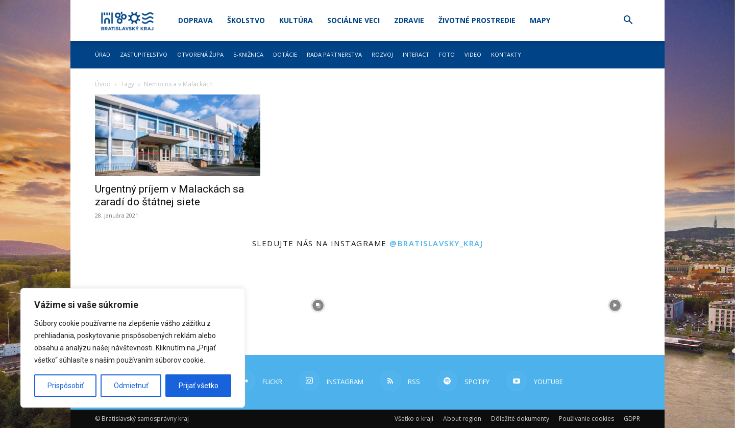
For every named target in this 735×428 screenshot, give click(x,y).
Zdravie (409, 20)
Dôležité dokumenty (520, 418)
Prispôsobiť (65, 386)
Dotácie (285, 54)
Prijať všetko (198, 386)
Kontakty (506, 54)
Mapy (540, 20)
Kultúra (296, 20)
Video (472, 54)
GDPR (632, 418)
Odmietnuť (131, 386)
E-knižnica (248, 54)
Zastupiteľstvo (143, 54)
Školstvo (246, 20)
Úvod (103, 84)
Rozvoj (382, 54)
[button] (628, 21)
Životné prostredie (477, 20)
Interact (416, 54)
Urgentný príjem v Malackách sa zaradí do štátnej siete (169, 195)
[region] (132, 348)
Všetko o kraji (414, 418)
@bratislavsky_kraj (436, 243)
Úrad (102, 54)
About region (462, 418)
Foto (447, 54)
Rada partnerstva (334, 54)
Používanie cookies (586, 418)
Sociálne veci (353, 20)
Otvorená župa (200, 54)
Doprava (195, 20)
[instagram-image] (318, 305)
